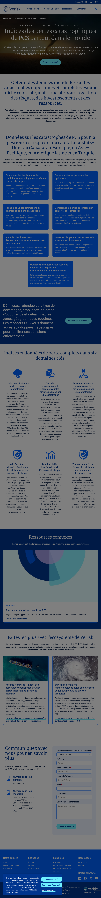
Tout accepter (50, 879)
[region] (32, 884)
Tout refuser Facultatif (51, 885)
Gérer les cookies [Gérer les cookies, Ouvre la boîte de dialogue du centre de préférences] (48, 890)
